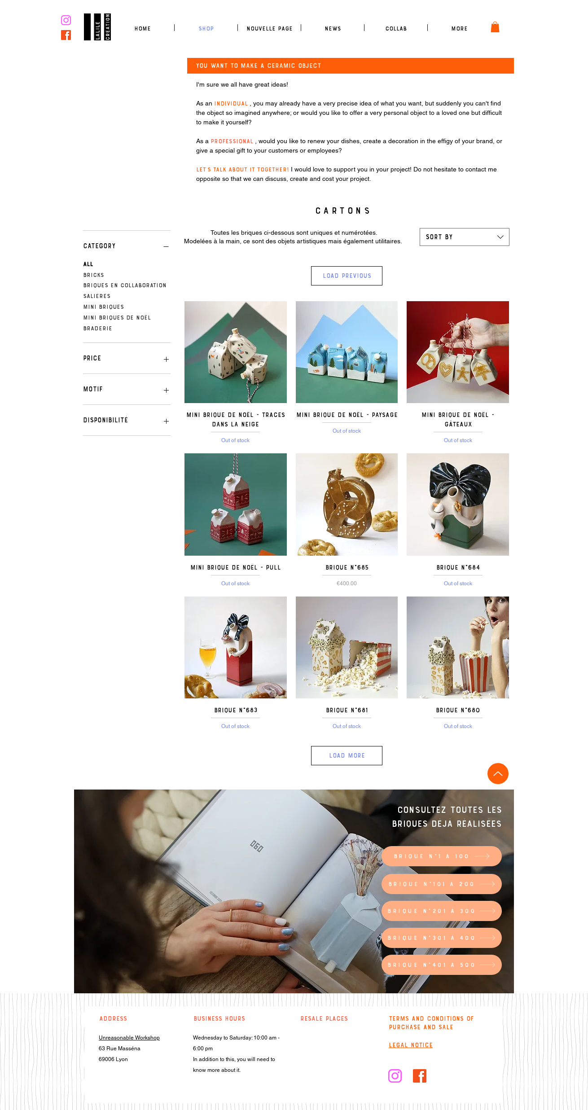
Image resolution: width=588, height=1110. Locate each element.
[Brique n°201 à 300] (442, 911)
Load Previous (347, 276)
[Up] (498, 773)
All (88, 263)
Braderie (97, 327)
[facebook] (66, 35)
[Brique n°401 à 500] (442, 965)
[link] (495, 27)
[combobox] (464, 237)
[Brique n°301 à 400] (442, 938)
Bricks (93, 274)
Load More (347, 755)
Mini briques (103, 306)
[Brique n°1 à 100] (442, 856)
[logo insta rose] (66, 20)
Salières (96, 295)
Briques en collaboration (125, 284)
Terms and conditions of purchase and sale (431, 1022)
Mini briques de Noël (117, 316)
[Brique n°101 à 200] (442, 884)
